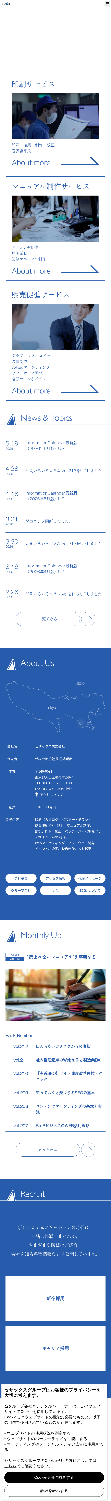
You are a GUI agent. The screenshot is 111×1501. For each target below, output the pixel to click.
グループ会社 (21, 890)
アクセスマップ (51, 794)
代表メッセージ (90, 878)
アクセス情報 (55, 878)
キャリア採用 (55, 1348)
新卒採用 (55, 1298)
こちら (10, 1466)
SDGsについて (90, 890)
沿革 (55, 890)
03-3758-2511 (53, 782)
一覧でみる (47, 619)
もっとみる (48, 1150)
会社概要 (21, 878)
